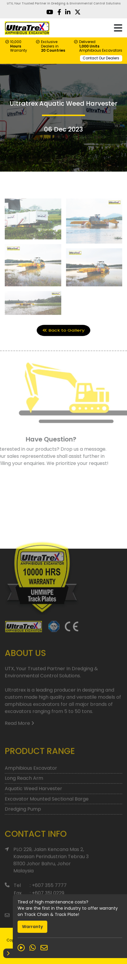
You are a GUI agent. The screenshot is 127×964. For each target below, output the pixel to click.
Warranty (32, 927)
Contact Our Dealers (101, 58)
